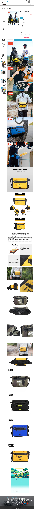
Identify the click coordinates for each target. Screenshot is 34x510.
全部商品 (8, 3)
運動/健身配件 (3, 40)
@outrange (28, 499)
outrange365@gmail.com (20, 500)
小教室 (22, 3)
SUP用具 (3, 29)
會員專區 (13, 502)
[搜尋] (30, 4)
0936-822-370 (16, 503)
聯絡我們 (13, 498)
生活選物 (3, 46)
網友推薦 (8, 501)
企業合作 (8, 503)
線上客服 (13, 501)
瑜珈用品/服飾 (3, 39)
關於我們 (8, 498)
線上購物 (8, 502)
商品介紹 (10, 40)
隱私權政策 (12, 500)
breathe (3, 52)
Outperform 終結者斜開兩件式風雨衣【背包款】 (3, 76)
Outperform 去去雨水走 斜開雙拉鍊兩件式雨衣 (3, 84)
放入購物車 (26, 37)
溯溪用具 (3, 27)
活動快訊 (8, 499)
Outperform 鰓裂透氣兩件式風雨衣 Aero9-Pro (3, 67)
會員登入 (27, 0)
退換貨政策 (12, 499)
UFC (2, 56)
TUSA (2, 53)
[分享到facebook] (28, 507)
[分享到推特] (29, 507)
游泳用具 (3, 28)
